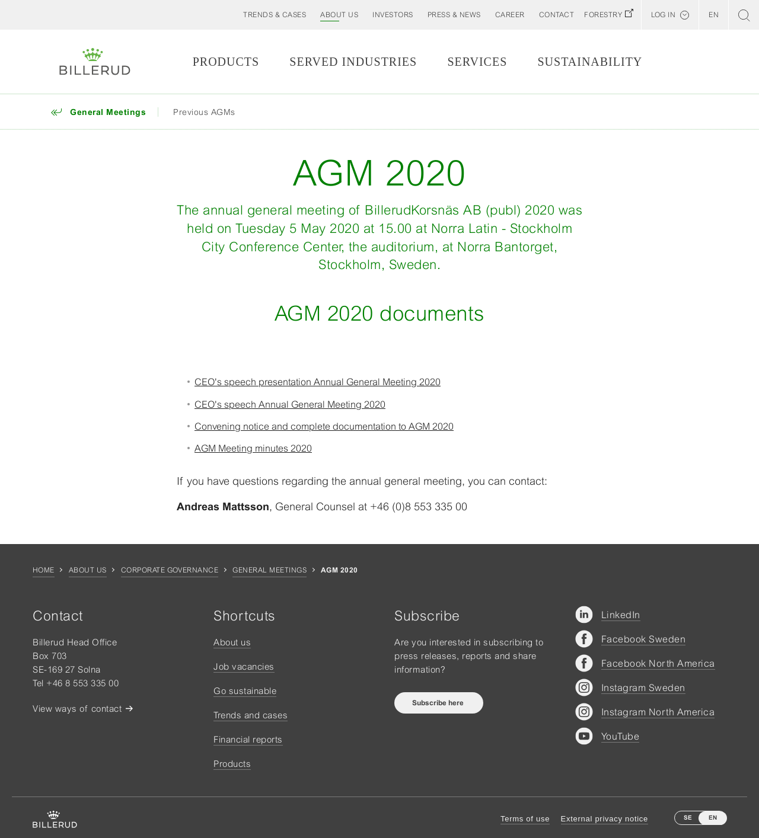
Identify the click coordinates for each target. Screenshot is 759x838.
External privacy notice (604, 818)
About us (88, 570)
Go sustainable (244, 691)
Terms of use (525, 818)
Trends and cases (250, 715)
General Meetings (269, 570)
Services (477, 61)
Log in (663, 15)
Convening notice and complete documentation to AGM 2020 (324, 426)
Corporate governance (170, 570)
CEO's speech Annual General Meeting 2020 (289, 404)
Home (44, 570)
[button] (339, 15)
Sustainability (589, 61)
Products (226, 61)
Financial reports (248, 739)
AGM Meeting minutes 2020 (253, 448)
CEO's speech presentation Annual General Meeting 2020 (317, 381)
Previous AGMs (204, 112)
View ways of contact (77, 708)
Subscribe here (438, 703)
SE (688, 817)
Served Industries (353, 61)
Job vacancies (244, 666)
